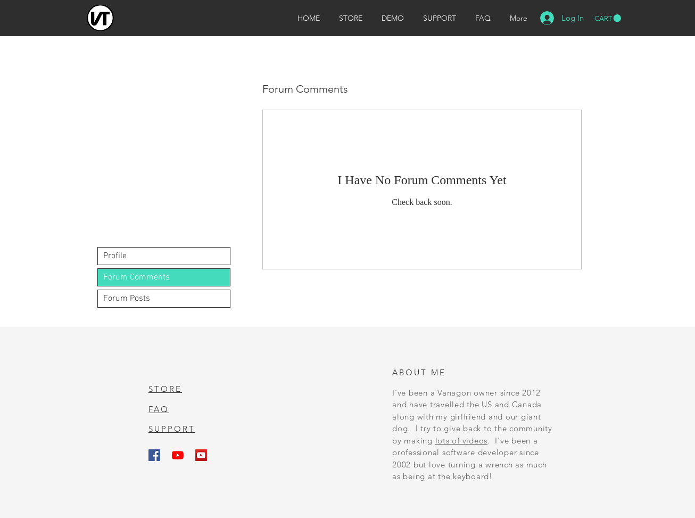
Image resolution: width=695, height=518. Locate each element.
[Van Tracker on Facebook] (154, 455)
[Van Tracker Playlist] (178, 455)
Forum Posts (126, 298)
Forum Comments (136, 277)
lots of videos (461, 440)
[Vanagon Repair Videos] (201, 455)
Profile (115, 256)
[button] (607, 18)
